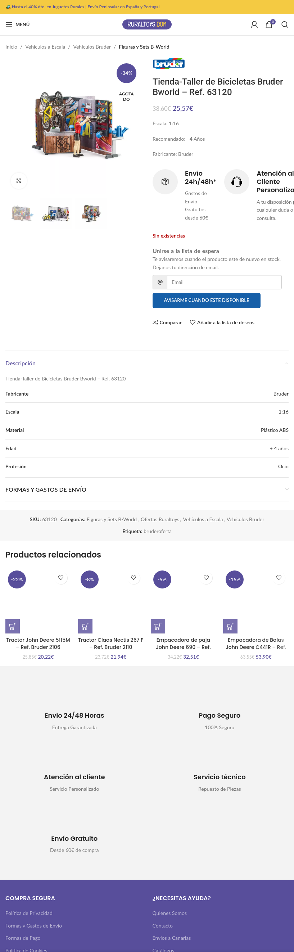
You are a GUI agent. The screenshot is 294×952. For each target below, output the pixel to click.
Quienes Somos (170, 913)
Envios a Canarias (172, 938)
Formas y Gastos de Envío (33, 925)
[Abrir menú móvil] (17, 24)
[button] (12, 626)
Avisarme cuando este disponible (206, 300)
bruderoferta (158, 531)
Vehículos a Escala (45, 47)
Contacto (163, 925)
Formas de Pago (23, 938)
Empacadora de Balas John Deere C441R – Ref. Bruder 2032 (256, 647)
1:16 (284, 412)
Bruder (281, 394)
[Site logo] (147, 24)
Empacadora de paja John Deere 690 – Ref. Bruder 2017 (183, 647)
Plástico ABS (275, 430)
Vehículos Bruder (92, 47)
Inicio (11, 47)
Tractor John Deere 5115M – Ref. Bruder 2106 (38, 643)
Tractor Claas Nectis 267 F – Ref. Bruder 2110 (110, 643)
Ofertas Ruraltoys (160, 519)
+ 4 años (279, 448)
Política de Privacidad (29, 913)
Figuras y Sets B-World (144, 47)
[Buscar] (285, 24)
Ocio (283, 466)
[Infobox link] (185, 195)
